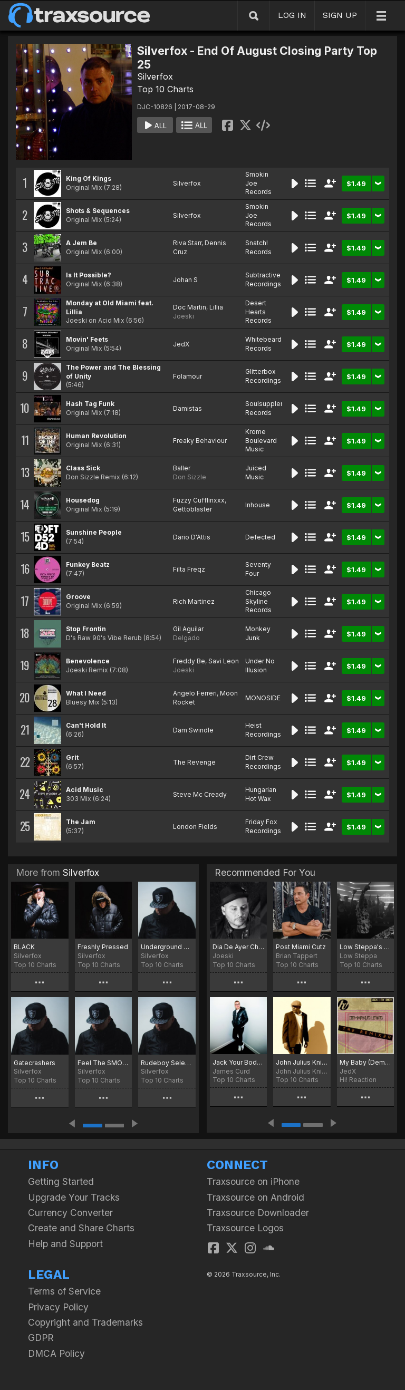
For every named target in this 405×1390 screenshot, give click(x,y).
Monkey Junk (258, 633)
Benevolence (88, 661)
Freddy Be (189, 661)
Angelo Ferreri (195, 693)
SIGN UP (340, 15)
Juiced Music (255, 472)
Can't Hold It (86, 725)
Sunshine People (94, 532)
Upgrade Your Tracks (74, 1197)
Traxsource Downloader (258, 1212)
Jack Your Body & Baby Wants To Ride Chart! (238, 1062)
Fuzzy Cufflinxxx (199, 500)
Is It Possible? (88, 275)
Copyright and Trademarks (85, 1322)
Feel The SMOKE (104, 1063)
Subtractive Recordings (263, 279)
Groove (78, 597)
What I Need (86, 693)
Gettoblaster (192, 509)
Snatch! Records (258, 247)
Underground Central (167, 947)
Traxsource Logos (245, 1227)
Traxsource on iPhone (253, 1181)
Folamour (187, 376)
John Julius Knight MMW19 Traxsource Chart (301, 1062)
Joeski (183, 316)
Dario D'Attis (191, 537)
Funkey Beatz (88, 564)
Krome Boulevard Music (261, 440)
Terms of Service (64, 1291)
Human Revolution (96, 436)
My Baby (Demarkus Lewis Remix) (365, 1062)
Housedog (83, 500)
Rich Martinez (194, 601)
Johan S (185, 280)
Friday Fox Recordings (263, 826)
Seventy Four (258, 569)
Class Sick (83, 468)
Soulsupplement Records (270, 408)
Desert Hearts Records (258, 312)
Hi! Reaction (358, 1080)
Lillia (216, 307)
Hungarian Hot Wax (260, 794)
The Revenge (194, 762)
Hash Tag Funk (90, 404)
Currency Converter (70, 1212)
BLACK (24, 947)
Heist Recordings (263, 729)
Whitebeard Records (263, 343)
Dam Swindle (193, 730)
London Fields (195, 827)
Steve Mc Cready (200, 794)
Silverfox (155, 76)
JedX (181, 344)
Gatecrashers (34, 1063)
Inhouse (257, 505)
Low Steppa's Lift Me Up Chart (365, 947)
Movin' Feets (87, 339)
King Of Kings (88, 178)
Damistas (187, 408)
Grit (72, 757)
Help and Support (65, 1243)
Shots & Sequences (98, 211)
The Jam (80, 822)
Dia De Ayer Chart (238, 947)
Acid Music (84, 790)
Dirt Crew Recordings (263, 762)
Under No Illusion (260, 665)
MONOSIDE (263, 698)
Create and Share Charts (81, 1227)
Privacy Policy (58, 1306)
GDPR (41, 1337)
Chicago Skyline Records (258, 601)
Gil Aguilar (188, 629)
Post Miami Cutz (301, 947)
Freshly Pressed (103, 947)
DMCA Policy (56, 1353)
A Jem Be (81, 243)
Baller (181, 468)
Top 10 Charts (165, 89)
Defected (260, 537)
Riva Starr (187, 243)
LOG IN (292, 15)
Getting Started (61, 1181)
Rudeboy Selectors (167, 1063)
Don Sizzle (189, 477)
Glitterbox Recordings (263, 376)
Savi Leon (223, 661)
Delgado (186, 638)
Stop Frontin (86, 629)
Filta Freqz (189, 569)
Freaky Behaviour (200, 441)
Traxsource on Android (255, 1197)
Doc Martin (189, 307)
